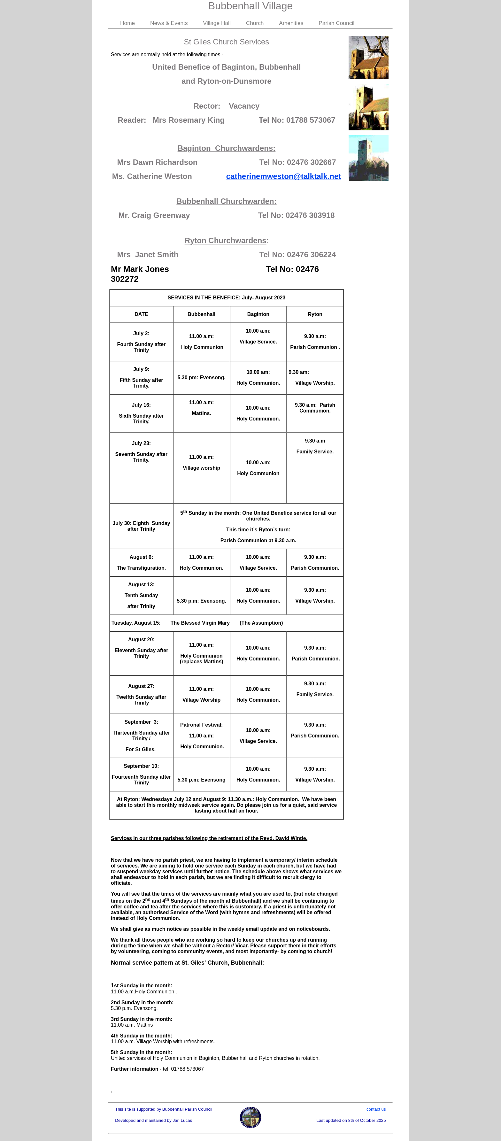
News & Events (169, 23)
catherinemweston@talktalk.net (283, 176)
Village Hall (216, 23)
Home (127, 23)
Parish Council (336, 23)
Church (255, 23)
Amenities (291, 23)
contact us (376, 1109)
